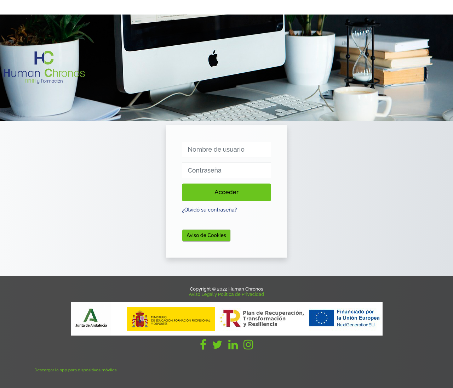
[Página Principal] (44, 67)
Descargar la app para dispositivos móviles (75, 369)
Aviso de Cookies (206, 235)
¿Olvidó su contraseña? (209, 210)
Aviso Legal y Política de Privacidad (226, 294)
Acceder (226, 192)
